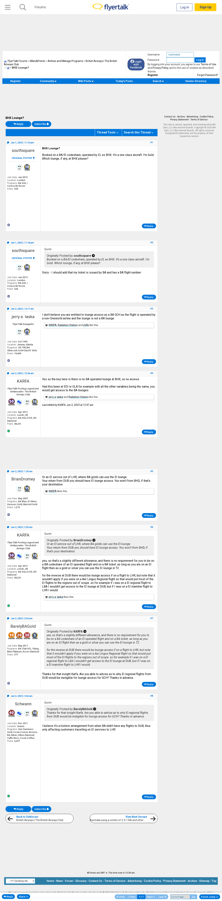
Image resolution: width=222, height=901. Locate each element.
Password (153, 59)
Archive (181, 116)
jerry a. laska (23, 316)
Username (154, 54)
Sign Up (206, 7)
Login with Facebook (136, 64)
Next (151, 896)
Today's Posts (124, 81)
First (121, 896)
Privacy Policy (160, 67)
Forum (69, 880)
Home (50, 880)
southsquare (23, 150)
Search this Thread (137, 132)
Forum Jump (209, 896)
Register (153, 75)
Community (48, 81)
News (59, 880)
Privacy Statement (179, 119)
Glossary (80, 880)
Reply (18, 124)
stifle (86, 325)
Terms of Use (208, 64)
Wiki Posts (86, 81)
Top (214, 880)
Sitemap (204, 880)
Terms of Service (198, 119)
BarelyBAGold (23, 626)
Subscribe (41, 124)
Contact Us (170, 116)
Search (158, 81)
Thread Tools (106, 132)
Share (23, 896)
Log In (184, 7)
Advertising (192, 116)
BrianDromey (23, 479)
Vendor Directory (195, 81)
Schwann (23, 704)
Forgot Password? (207, 75)
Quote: (48, 249)
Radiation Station (68, 325)
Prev (131, 896)
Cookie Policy (206, 116)
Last (162, 896)
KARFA (53, 325)
